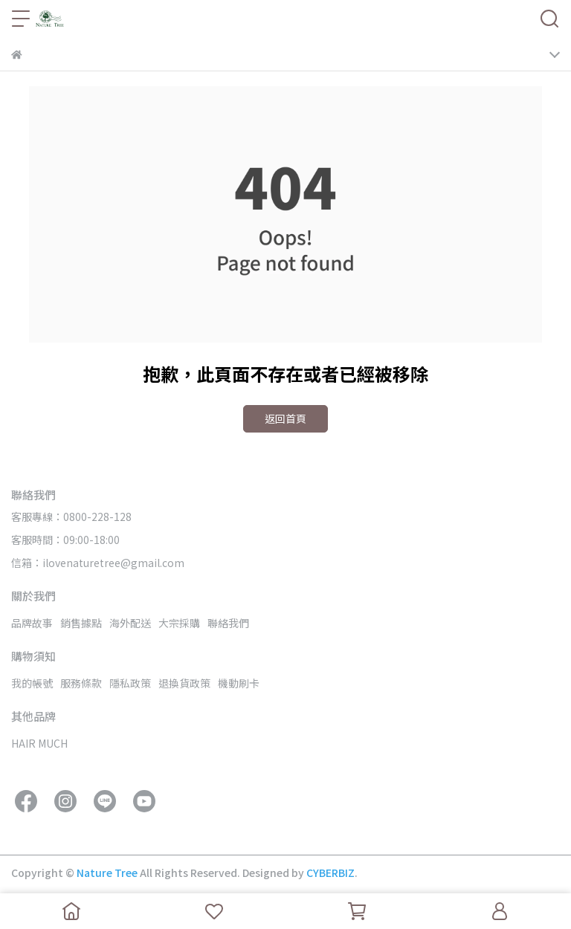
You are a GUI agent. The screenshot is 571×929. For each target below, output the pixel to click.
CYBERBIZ (330, 872)
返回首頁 (285, 418)
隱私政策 (130, 683)
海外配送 (130, 622)
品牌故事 (32, 622)
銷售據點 (81, 622)
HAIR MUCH (39, 743)
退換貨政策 (184, 683)
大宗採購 (179, 622)
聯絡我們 (228, 622)
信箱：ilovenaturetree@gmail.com (97, 562)
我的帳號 (32, 683)
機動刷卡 (238, 683)
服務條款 (81, 683)
